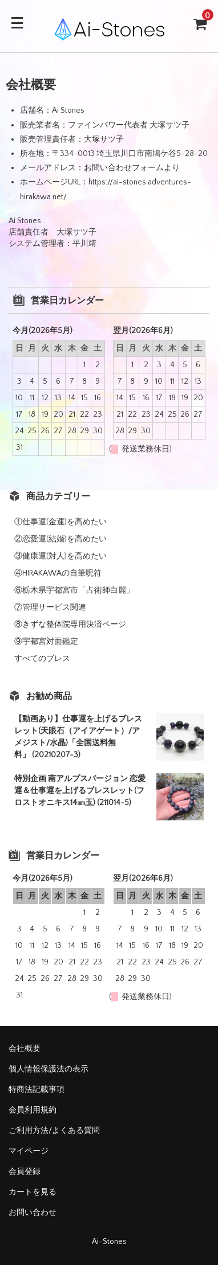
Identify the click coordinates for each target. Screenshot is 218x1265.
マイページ (29, 1151)
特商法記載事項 (36, 1089)
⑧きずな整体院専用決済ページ (70, 624)
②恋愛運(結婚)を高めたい (60, 539)
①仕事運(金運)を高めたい (60, 522)
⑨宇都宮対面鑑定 (46, 641)
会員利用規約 (32, 1110)
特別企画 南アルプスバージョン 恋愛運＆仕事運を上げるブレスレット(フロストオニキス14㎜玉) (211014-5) (80, 790)
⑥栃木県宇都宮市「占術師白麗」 (74, 590)
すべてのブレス (42, 658)
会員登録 (25, 1171)
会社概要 (25, 1048)
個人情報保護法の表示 (48, 1069)
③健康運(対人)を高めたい (60, 556)
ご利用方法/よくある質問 (54, 1130)
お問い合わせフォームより (132, 167)
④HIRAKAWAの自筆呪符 (58, 573)
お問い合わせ (32, 1212)
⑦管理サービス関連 (50, 607)
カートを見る (32, 1192)
